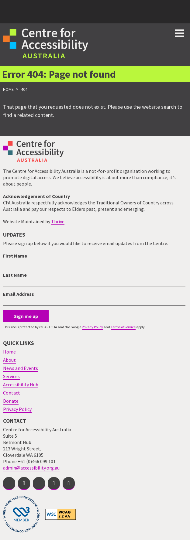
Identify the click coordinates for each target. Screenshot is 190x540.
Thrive (57, 221)
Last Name (15, 275)
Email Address (18, 294)
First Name (15, 256)
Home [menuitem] (9, 352)
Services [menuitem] (11, 376)
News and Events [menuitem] (20, 368)
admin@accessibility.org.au (31, 468)
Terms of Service (123, 327)
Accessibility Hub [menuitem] (20, 384)
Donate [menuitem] (11, 401)
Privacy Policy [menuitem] (17, 409)
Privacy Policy (92, 327)
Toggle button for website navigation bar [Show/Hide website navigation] (179, 33)
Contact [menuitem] (11, 393)
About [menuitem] (9, 360)
